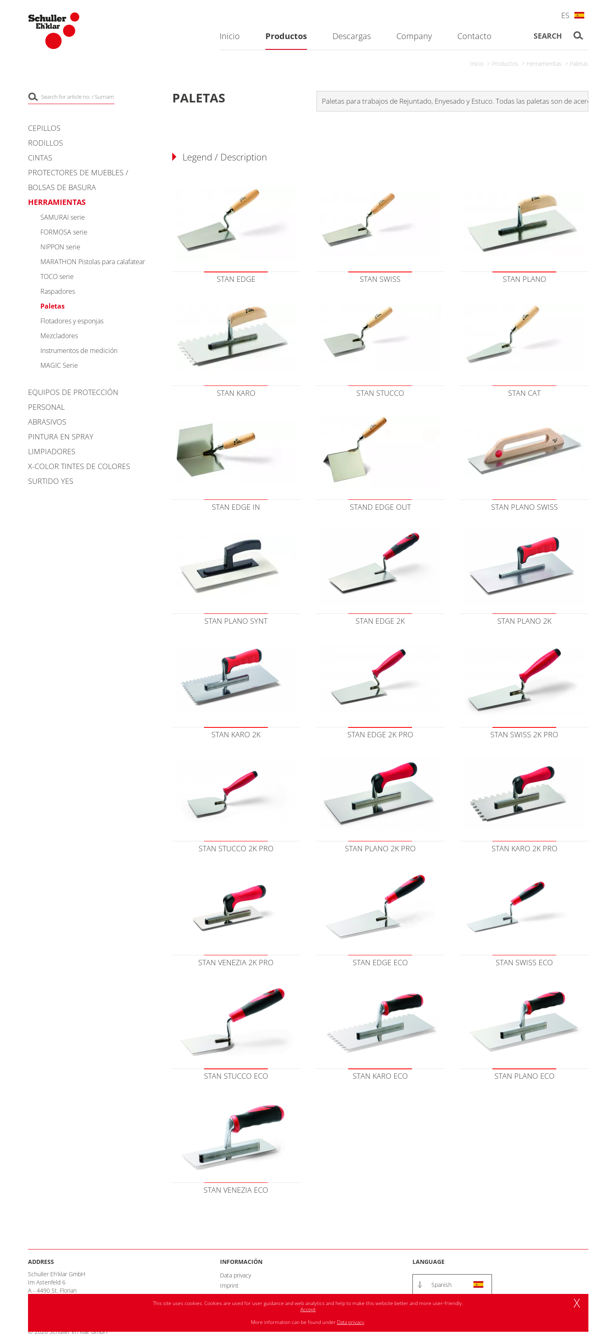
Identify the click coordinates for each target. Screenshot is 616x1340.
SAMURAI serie (62, 217)
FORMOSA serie (63, 232)
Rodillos (45, 143)
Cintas (40, 158)
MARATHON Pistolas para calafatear (92, 261)
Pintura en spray (61, 436)
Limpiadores (51, 451)
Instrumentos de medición (78, 350)
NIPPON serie (60, 246)
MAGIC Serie (59, 365)
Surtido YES (50, 481)
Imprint (229, 1285)
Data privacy (235, 1275)
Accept (308, 1309)
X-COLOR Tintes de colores (79, 466)
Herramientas (544, 63)
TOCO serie (57, 276)
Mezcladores (59, 335)
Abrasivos (47, 422)
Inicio (477, 63)
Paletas (579, 63)
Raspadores (57, 291)
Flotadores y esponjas (71, 320)
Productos (505, 63)
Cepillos (44, 128)
